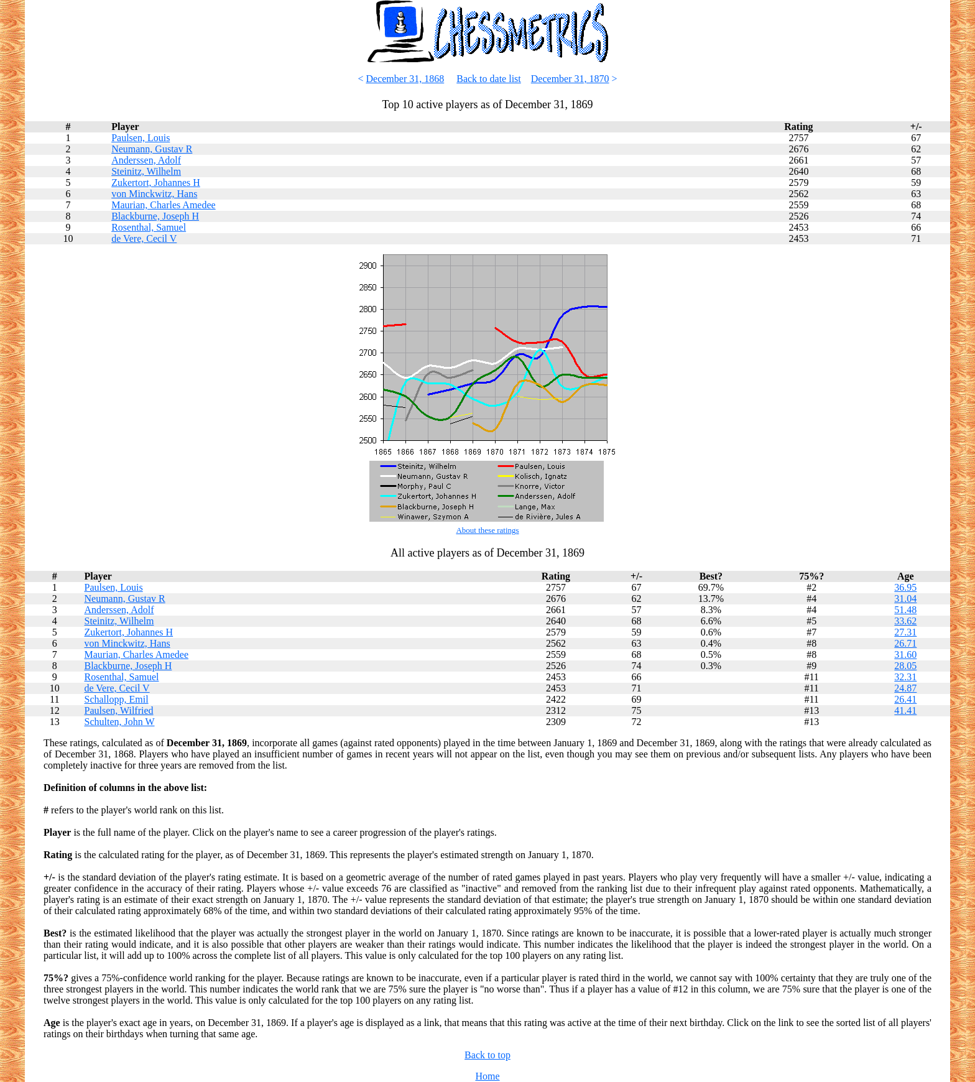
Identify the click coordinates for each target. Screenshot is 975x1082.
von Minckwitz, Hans (154, 193)
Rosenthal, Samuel (148, 227)
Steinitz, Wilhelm (146, 171)
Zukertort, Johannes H (155, 182)
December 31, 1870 (570, 78)
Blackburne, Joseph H (155, 216)
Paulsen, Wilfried (118, 710)
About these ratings (487, 530)
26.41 (905, 699)
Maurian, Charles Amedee (163, 205)
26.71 (905, 643)
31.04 (905, 598)
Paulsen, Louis (140, 137)
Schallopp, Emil (116, 699)
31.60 (905, 654)
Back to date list (488, 78)
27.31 (905, 632)
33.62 (905, 621)
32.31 (905, 677)
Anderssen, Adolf (146, 160)
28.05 (905, 665)
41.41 (905, 710)
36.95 (905, 587)
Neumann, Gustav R (151, 149)
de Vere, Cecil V (144, 238)
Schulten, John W (119, 721)
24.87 (905, 688)
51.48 (905, 609)
